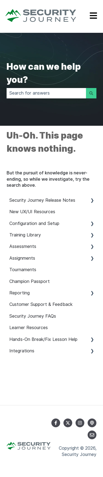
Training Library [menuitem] (25, 235)
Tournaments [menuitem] (22, 269)
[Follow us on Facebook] (55, 423)
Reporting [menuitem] (19, 292)
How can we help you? (44, 73)
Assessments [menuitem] (22, 246)
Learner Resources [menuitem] (28, 327)
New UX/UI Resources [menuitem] (32, 211)
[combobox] (46, 93)
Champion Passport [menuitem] (29, 281)
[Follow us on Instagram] (80, 423)
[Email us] (92, 435)
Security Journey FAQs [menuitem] (32, 316)
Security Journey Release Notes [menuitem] (42, 200)
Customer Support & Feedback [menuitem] (41, 304)
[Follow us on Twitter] (67, 423)
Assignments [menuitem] (22, 258)
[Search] (91, 93)
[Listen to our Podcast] (92, 423)
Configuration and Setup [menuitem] (34, 223)
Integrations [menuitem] (21, 350)
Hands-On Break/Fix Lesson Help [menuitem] (43, 339)
